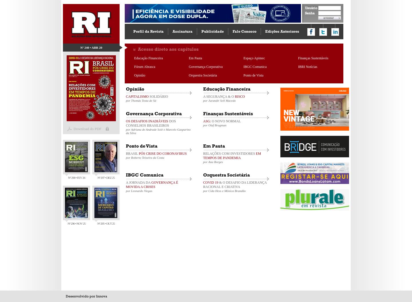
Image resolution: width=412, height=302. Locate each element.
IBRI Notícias (307, 67)
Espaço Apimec (254, 58)
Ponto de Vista (253, 75)
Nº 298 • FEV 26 (76, 160)
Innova (101, 296)
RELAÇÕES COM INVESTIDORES (236, 158)
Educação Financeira (148, 58)
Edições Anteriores (282, 31)
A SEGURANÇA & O (236, 98)
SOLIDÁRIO (159, 98)
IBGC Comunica (255, 67)
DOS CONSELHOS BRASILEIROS (159, 127)
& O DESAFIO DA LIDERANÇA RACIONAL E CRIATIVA (236, 187)
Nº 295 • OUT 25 (105, 206)
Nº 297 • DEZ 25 (105, 160)
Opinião (139, 75)
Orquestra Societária (203, 75)
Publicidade (212, 31)
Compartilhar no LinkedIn (335, 32)
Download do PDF (88, 129)
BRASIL (159, 155)
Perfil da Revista (148, 31)
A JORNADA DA (159, 187)
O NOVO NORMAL (236, 123)
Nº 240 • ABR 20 (91, 47)
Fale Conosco (244, 31)
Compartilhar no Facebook (311, 32)
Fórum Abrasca (144, 67)
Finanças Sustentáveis (313, 58)
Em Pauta (195, 58)
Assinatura (183, 31)
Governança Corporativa (206, 67)
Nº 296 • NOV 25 (76, 206)
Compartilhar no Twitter (323, 32)
